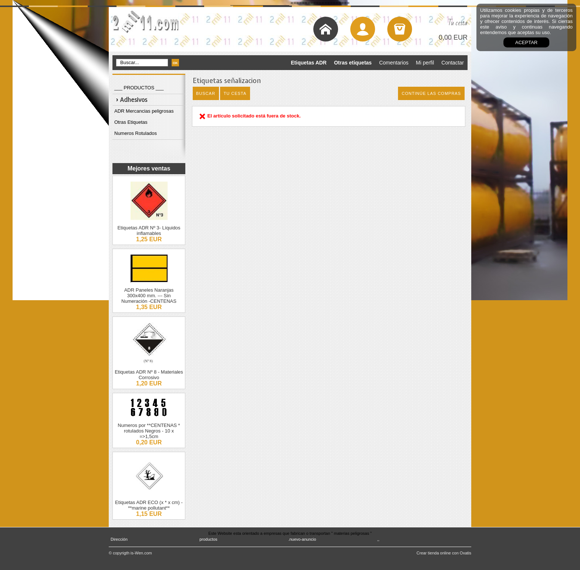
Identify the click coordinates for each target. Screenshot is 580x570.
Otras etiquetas (353, 63)
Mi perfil (425, 63)
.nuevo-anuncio (302, 539)
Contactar (452, 63)
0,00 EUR (453, 37)
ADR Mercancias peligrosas (143, 111)
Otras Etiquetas (131, 122)
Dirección (119, 539)
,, (378, 539)
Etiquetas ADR (309, 63)
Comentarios (393, 63)
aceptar (526, 42)
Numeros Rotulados (135, 133)
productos (208, 539)
